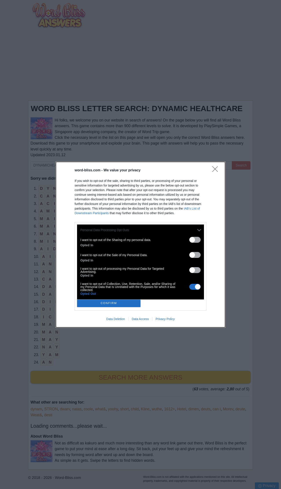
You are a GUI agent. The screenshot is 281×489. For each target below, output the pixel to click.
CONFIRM (109, 303)
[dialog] (140, 244)
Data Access (140, 319)
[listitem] (140, 230)
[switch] (195, 240)
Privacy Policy (165, 319)
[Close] (216, 170)
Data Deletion (115, 319)
